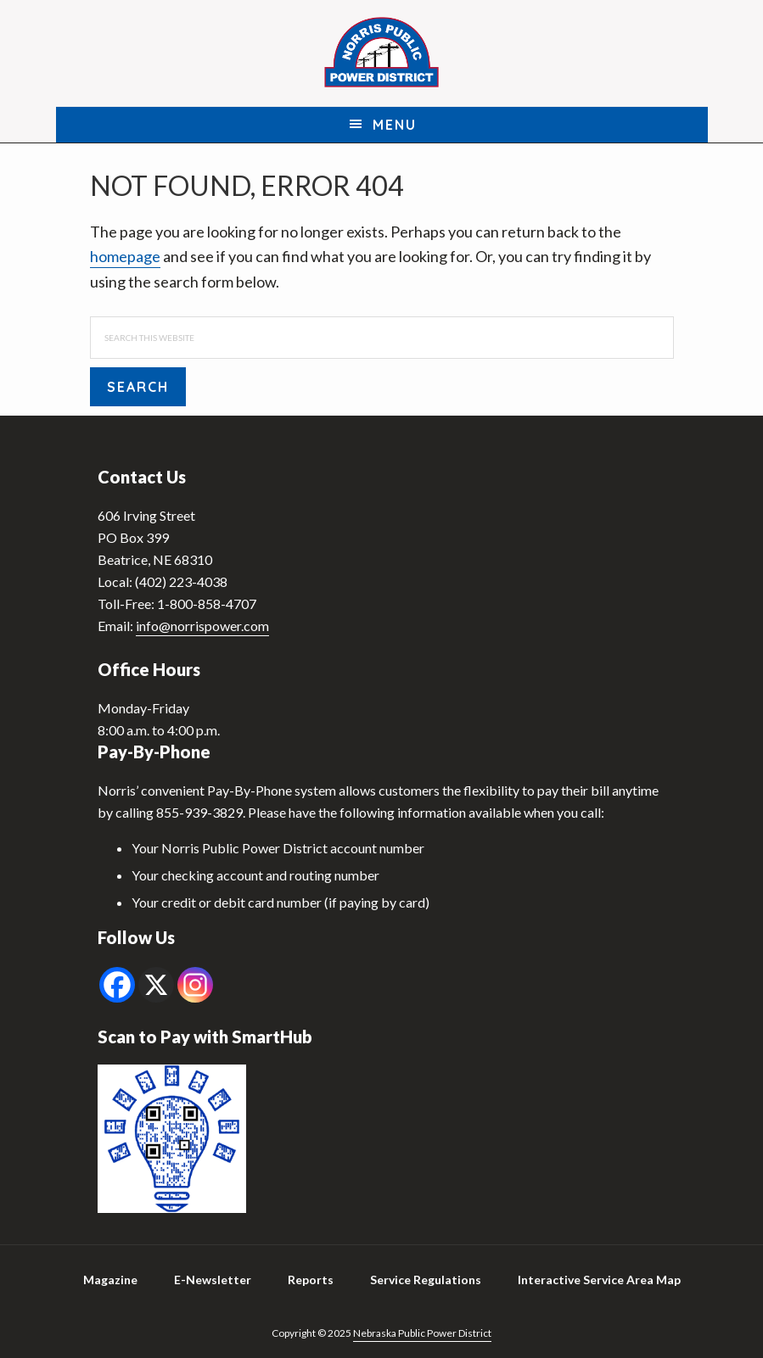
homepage (125, 256)
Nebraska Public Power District (422, 1333)
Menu (395, 124)
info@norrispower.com (202, 626)
